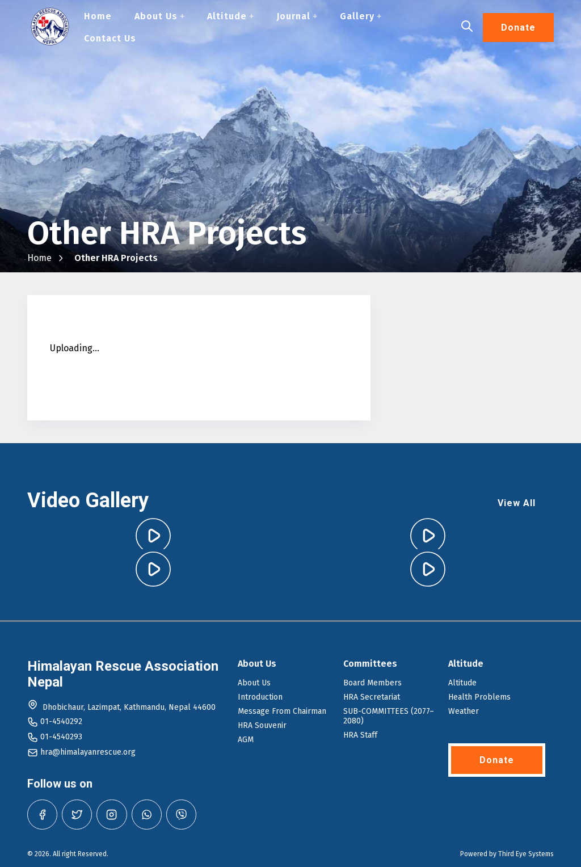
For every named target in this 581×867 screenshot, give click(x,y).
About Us (159, 16)
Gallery (360, 16)
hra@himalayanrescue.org (88, 752)
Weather (463, 711)
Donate (518, 27)
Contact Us (110, 38)
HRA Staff (360, 735)
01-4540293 (61, 737)
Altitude (230, 16)
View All (517, 503)
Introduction (260, 697)
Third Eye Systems (526, 854)
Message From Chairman (282, 711)
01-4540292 (61, 721)
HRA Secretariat (371, 697)
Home (98, 16)
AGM (246, 739)
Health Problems (479, 697)
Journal (296, 16)
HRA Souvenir (262, 725)
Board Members (372, 683)
